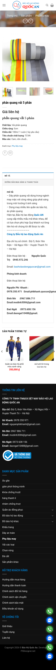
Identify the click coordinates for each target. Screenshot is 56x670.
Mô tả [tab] (7, 176)
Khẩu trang (8, 527)
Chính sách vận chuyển (14, 597)
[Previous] (2, 357)
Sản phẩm (26, 15)
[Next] (53, 357)
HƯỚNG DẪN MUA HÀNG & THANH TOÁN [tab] (21, 182)
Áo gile (6, 480)
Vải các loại (8, 544)
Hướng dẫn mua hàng (13, 579)
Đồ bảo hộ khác (10, 521)
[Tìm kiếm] (47, 5)
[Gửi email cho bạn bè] (10, 152)
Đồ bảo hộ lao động (12, 515)
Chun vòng (7, 550)
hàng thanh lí (9, 498)
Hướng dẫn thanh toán (14, 585)
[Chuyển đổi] (52, 510)
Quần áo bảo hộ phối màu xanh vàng (14, 365)
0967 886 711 (18, 431)
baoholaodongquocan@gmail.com (32, 266)
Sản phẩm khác (10, 562)
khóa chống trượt (11, 492)
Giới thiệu (7, 626)
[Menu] (4, 5)
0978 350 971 (21, 420)
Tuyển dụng (8, 632)
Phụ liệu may (42, 15)
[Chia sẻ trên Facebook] (5, 152)
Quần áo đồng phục (12, 509)
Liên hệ (6, 637)
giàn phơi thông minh (13, 486)
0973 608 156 (20, 442)
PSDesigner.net (28, 651)
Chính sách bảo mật (12, 602)
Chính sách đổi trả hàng (14, 591)
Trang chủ (12, 15)
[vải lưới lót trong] (41, 348)
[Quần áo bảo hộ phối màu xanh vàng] (14, 348)
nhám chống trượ (11, 503)
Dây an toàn (8, 532)
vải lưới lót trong (41, 364)
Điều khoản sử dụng (12, 608)
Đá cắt (5, 556)
